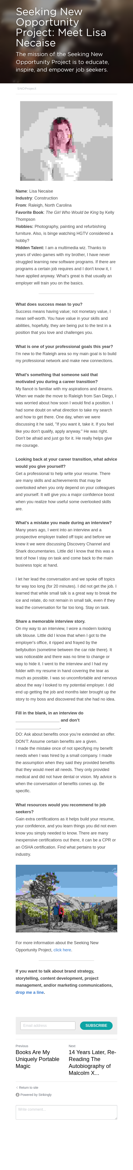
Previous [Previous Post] (22, 1046)
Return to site (27, 1087)
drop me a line (30, 992)
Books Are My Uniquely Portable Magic (37, 1059)
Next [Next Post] (72, 1046)
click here (62, 950)
